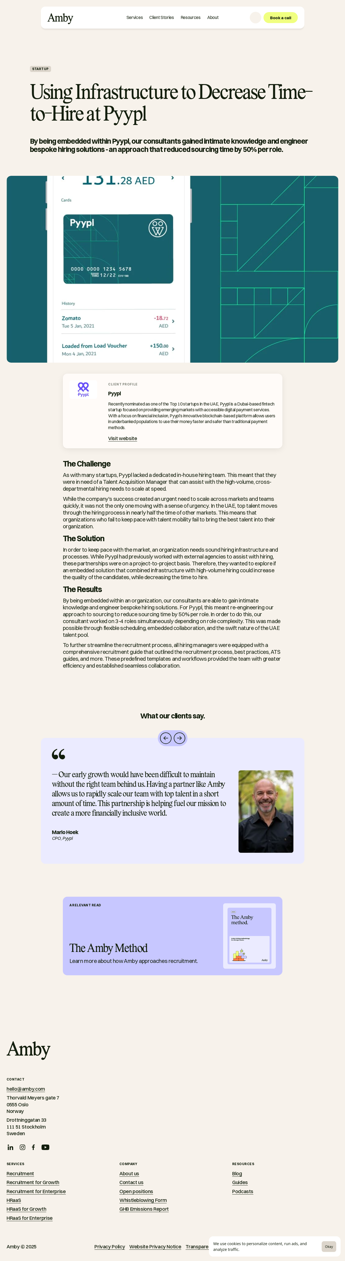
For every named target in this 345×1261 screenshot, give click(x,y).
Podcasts (242, 1191)
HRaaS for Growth (26, 1209)
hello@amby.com (26, 1089)
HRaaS (14, 1200)
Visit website (122, 438)
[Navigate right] (179, 738)
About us (129, 1173)
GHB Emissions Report (144, 1209)
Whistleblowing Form (143, 1200)
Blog (237, 1173)
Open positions (136, 1191)
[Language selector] (255, 17)
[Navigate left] (166, 738)
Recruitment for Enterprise (36, 1191)
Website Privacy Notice (155, 1246)
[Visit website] (122, 438)
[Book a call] (280, 17)
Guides (240, 1182)
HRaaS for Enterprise (30, 1218)
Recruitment (20, 1173)
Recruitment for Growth (33, 1182)
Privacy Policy (109, 1246)
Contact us (131, 1182)
